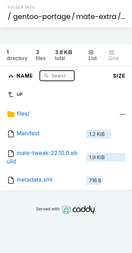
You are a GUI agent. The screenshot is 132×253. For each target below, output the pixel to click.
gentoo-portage (41, 16)
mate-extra (96, 16)
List (92, 55)
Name (25, 75)
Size (119, 76)
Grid (114, 55)
